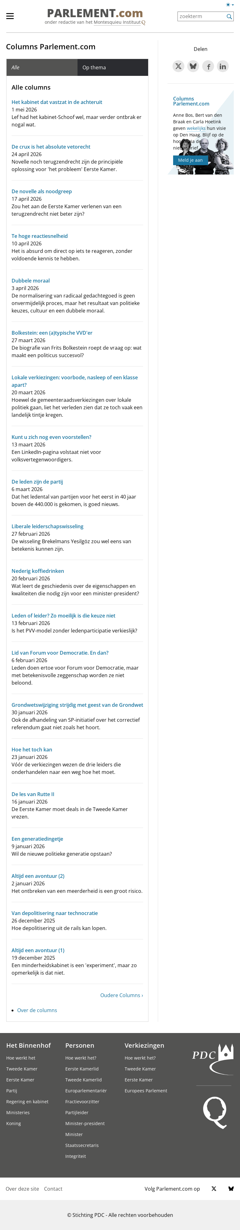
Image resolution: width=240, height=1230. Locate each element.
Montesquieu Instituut (117, 22)
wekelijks (196, 128)
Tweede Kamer (22, 1069)
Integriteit (75, 1156)
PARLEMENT (95, 13)
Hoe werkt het (20, 1058)
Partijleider (76, 1112)
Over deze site (22, 1188)
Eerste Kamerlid (82, 1069)
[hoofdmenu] (13, 19)
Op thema (94, 67)
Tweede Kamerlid (83, 1080)
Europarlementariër (86, 1091)
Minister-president (85, 1123)
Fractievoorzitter (82, 1102)
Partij (11, 1091)
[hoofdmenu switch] (10, 19)
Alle (15, 67)
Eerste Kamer (20, 1080)
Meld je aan (190, 160)
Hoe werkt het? (80, 1058)
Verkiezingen (144, 1045)
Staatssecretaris (82, 1145)
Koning (13, 1123)
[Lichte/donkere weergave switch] (232, 5)
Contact (53, 1188)
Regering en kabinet (27, 1102)
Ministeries (18, 1112)
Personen (79, 1045)
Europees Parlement (146, 1091)
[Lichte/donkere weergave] (232, 6)
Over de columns (37, 1010)
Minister (74, 1134)
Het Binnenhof (28, 1045)
